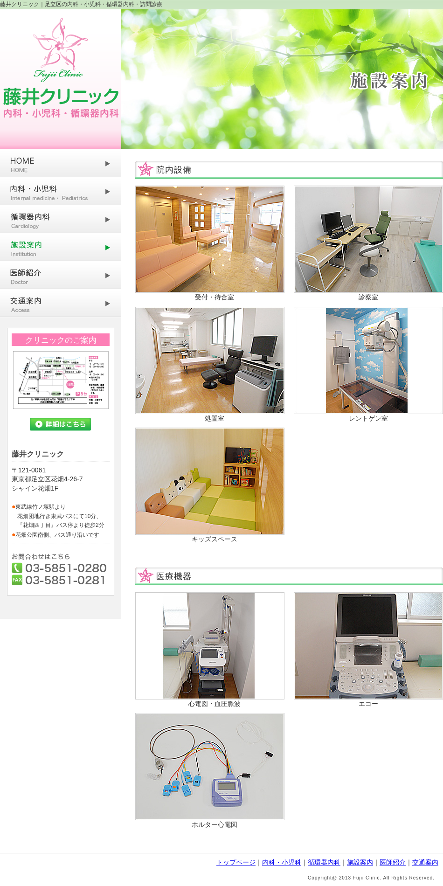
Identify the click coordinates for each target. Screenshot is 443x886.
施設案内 (360, 862)
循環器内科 (324, 862)
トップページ (236, 862)
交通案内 (425, 862)
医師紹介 (393, 862)
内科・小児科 (281, 862)
